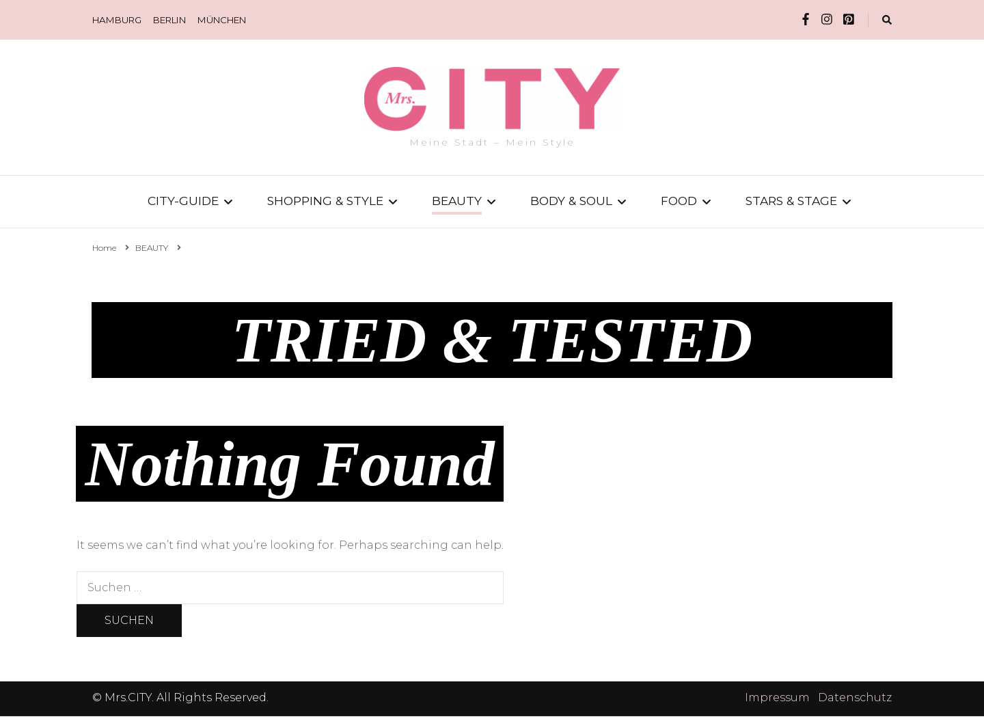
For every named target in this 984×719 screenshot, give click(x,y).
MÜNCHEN (221, 19)
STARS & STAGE (791, 200)
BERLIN (169, 19)
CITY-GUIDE (183, 200)
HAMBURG (116, 19)
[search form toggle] (887, 20)
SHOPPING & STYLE (325, 200)
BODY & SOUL (571, 200)
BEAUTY (457, 200)
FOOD (679, 200)
